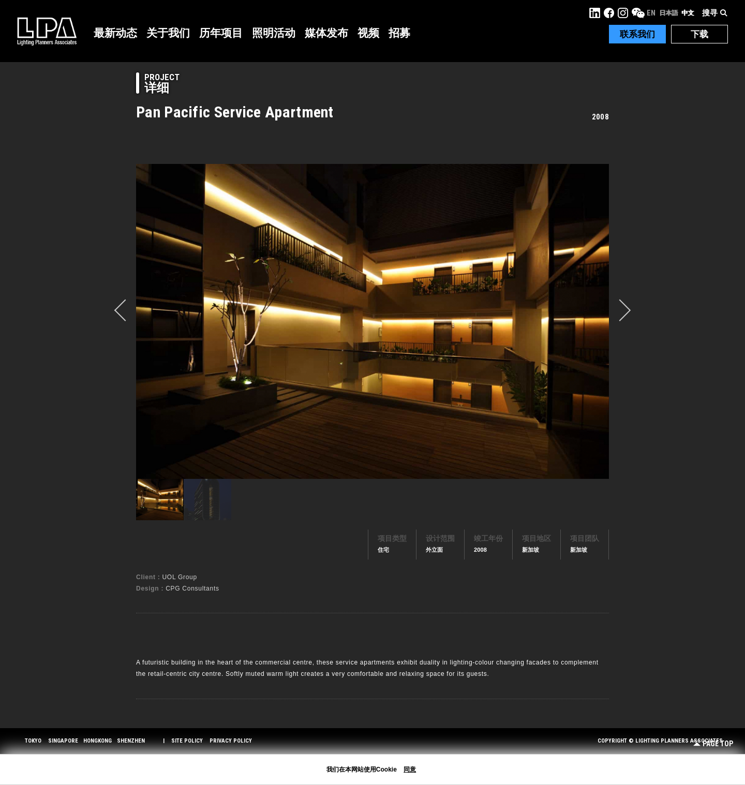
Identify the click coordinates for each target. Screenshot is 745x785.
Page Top (713, 744)
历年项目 (221, 33)
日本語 (668, 13)
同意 (410, 769)
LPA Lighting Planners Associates (47, 31)
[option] (372, 321)
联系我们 (637, 34)
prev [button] (125, 310)
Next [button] (620, 310)
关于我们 (168, 33)
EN (651, 13)
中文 (687, 13)
